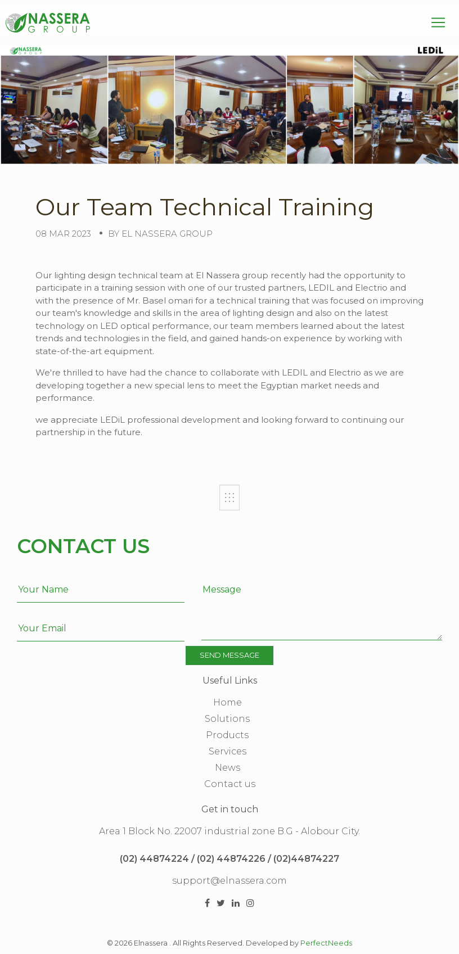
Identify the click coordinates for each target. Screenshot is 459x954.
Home (227, 702)
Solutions (227, 718)
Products (227, 735)
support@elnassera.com (229, 880)
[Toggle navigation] (438, 22)
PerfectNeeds (326, 943)
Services (227, 751)
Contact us (229, 784)
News (227, 767)
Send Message (229, 654)
